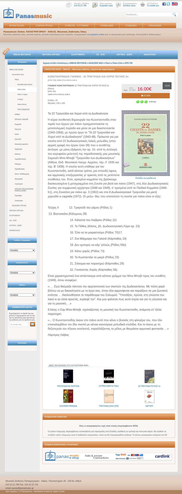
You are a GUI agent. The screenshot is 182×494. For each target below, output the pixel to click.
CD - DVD (100, 54)
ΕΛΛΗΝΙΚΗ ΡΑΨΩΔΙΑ (68, 406)
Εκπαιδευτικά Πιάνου (24, 84)
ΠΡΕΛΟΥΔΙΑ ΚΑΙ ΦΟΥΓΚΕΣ (68, 386)
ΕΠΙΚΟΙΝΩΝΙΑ (155, 25)
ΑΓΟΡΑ (146, 95)
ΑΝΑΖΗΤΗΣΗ (150, 54)
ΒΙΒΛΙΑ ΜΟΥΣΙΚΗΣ (22, 54)
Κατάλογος (63, 63)
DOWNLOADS (107, 25)
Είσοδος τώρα (129, 5)
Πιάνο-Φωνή (21, 104)
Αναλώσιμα (19, 200)
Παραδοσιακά (19, 169)
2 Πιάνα (20, 99)
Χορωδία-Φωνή (20, 159)
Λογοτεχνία (19, 184)
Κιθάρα (17, 114)
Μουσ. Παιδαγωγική (22, 174)
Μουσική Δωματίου (21, 144)
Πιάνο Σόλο (21, 89)
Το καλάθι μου (153, 5)
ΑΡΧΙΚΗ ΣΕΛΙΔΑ (16, 25)
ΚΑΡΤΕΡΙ (149, 406)
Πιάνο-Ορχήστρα (23, 109)
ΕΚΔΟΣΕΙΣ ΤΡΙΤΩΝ (19, 205)
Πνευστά (18, 129)
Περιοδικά (18, 195)
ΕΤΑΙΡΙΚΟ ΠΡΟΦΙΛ (44, 25)
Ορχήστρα (18, 149)
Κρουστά (18, 139)
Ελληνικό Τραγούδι (21, 119)
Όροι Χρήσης (11, 491)
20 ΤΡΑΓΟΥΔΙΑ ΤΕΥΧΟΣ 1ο (149, 386)
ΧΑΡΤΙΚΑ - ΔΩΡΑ (124, 54)
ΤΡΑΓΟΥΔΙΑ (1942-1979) (109, 406)
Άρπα (17, 134)
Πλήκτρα (18, 164)
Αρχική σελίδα (49, 63)
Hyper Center (59, 491)
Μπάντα (17, 154)
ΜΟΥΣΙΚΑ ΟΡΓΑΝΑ (51, 54)
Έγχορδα (18, 124)
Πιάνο (17, 79)
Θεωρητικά (18, 179)
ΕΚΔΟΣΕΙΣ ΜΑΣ (18, 74)
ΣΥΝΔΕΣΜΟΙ (131, 25)
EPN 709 (128, 63)
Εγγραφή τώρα (106, 5)
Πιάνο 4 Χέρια (22, 94)
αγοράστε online (97, 34)
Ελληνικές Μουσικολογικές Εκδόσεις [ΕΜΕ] (24, 190)
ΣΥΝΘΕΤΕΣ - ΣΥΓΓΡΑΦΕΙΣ (77, 25)
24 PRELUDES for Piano (109, 386)
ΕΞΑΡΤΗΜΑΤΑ (78, 54)
